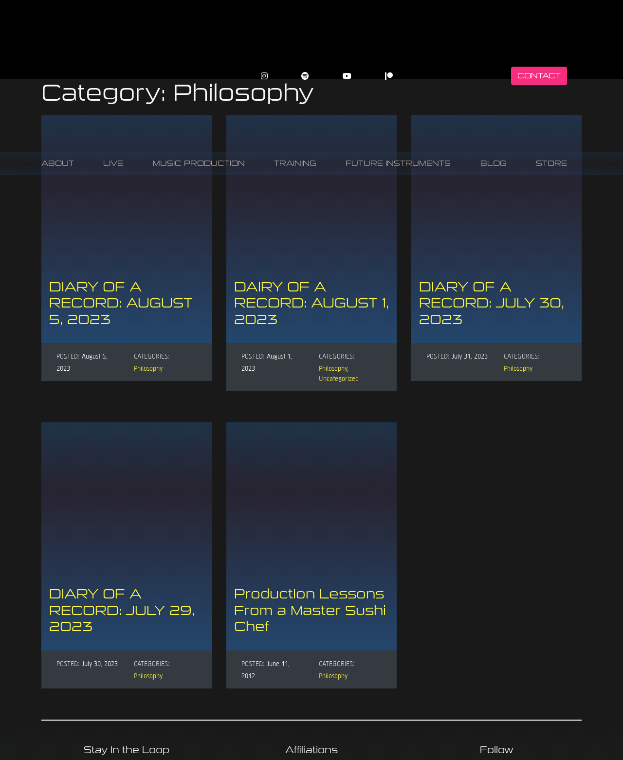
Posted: (68, 355)
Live (113, 163)
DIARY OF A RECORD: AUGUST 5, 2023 (121, 303)
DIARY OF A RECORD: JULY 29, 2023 (122, 610)
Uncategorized (339, 378)
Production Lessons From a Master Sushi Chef (310, 610)
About (57, 163)
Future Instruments (398, 163)
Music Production (199, 163)
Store (551, 163)
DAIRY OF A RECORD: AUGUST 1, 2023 (311, 303)
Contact (539, 75)
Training (295, 163)
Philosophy (148, 367)
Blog (493, 163)
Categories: (152, 355)
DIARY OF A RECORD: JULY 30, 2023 (491, 303)
